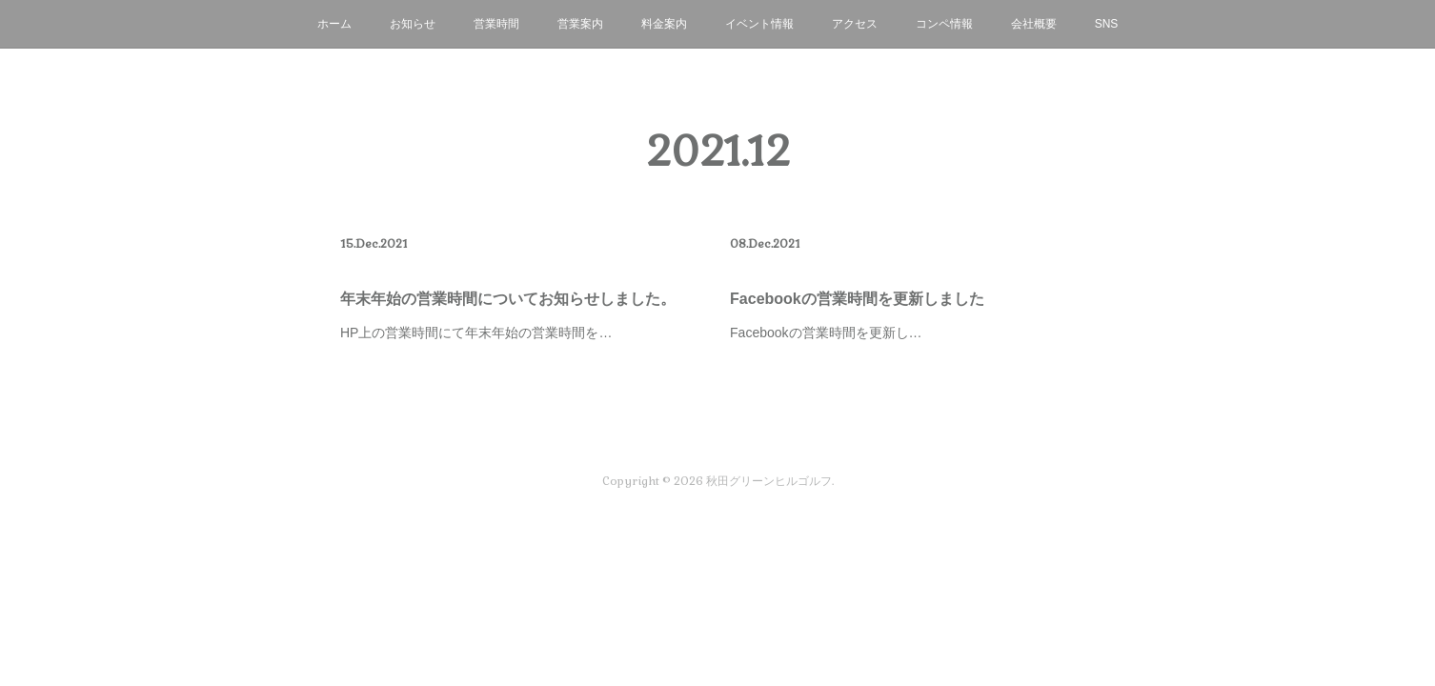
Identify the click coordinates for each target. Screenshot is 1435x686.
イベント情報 (759, 23)
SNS (1107, 23)
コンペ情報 (944, 23)
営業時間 (496, 23)
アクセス (855, 23)
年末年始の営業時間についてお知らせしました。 (508, 299)
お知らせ (412, 23)
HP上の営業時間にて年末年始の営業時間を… (476, 332)
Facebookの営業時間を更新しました (857, 299)
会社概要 (1034, 23)
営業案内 (580, 23)
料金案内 (664, 23)
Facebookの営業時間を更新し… (825, 332)
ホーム (334, 23)
